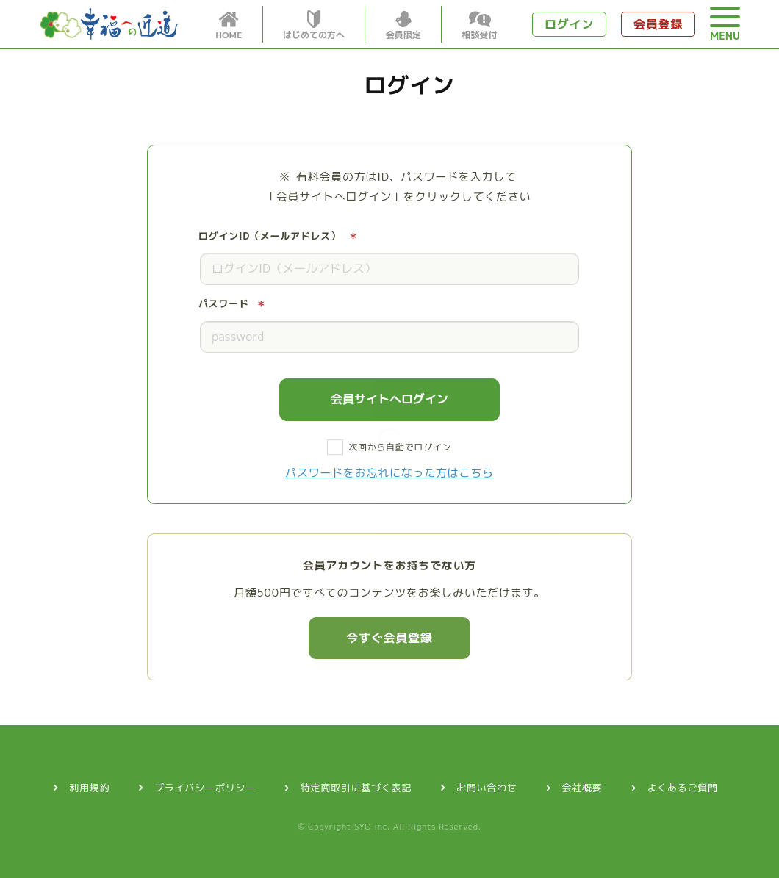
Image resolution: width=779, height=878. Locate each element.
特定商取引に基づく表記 (356, 787)
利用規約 (89, 787)
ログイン (569, 24)
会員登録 (658, 24)
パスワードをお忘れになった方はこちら (389, 473)
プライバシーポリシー (205, 787)
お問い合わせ (486, 787)
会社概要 (582, 787)
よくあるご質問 (682, 787)
